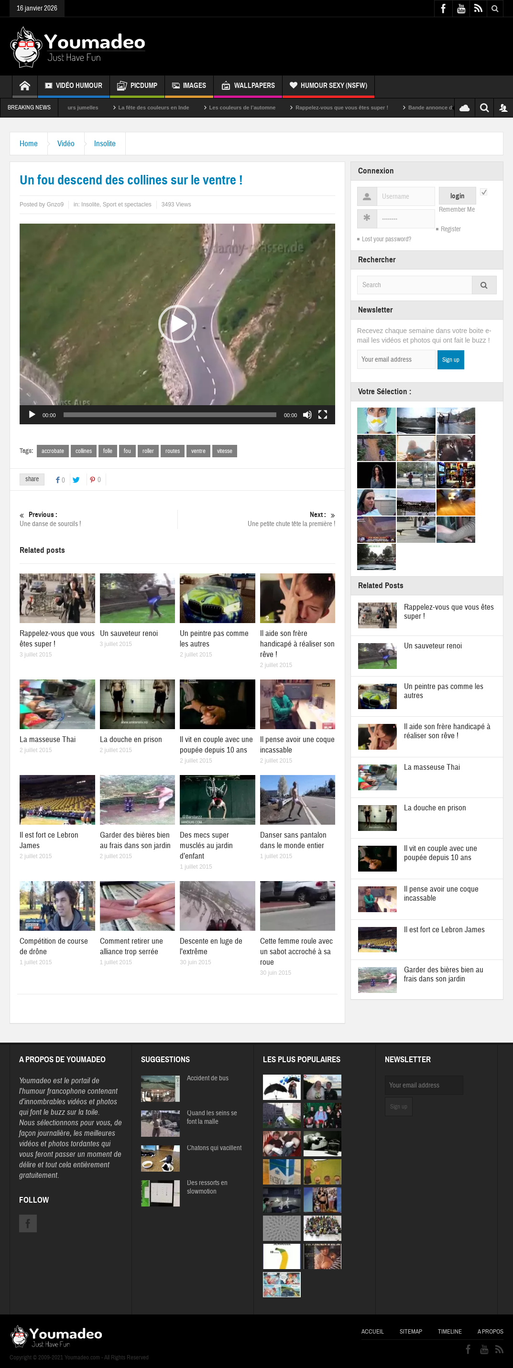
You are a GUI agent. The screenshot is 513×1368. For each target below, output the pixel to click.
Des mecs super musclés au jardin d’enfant (206, 845)
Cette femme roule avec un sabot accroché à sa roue (296, 951)
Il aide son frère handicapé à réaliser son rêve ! (297, 643)
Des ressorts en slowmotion (207, 1187)
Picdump (137, 86)
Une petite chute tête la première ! (257, 519)
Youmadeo (35, 1081)
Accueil (372, 1332)
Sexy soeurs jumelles (84, 107)
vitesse (224, 451)
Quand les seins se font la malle (212, 1117)
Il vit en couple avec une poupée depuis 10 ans (216, 744)
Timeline (450, 1332)
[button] (177, 324)
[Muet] (307, 415)
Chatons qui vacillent (214, 1148)
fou (127, 451)
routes (172, 451)
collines (84, 451)
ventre (198, 451)
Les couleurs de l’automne (255, 107)
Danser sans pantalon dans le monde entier (293, 840)
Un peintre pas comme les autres (443, 691)
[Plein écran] (322, 415)
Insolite (105, 144)
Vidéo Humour (73, 86)
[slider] (170, 414)
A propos (490, 1332)
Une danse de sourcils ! (98, 519)
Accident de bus (208, 1078)
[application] (177, 324)
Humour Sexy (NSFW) (328, 86)
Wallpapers (248, 86)
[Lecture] (32, 415)
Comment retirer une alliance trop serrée (131, 946)
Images (189, 86)
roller (148, 451)
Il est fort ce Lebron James (444, 929)
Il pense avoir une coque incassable (441, 893)
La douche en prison (131, 739)
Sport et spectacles (127, 204)
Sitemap (411, 1332)
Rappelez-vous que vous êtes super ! (354, 107)
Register (451, 229)
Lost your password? (386, 239)
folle (107, 451)
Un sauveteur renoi (129, 633)
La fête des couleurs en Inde (166, 107)
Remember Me (457, 209)
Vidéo (66, 144)
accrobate (53, 451)
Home (29, 144)
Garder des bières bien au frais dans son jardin (135, 840)
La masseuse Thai (48, 739)
